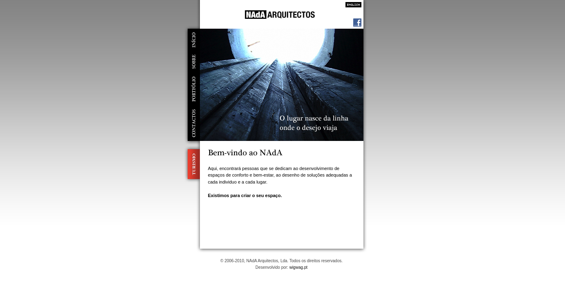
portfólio (194, 89)
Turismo (192, 164)
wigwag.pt (298, 267)
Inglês (351, 4)
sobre (194, 62)
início (194, 40)
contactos (194, 123)
